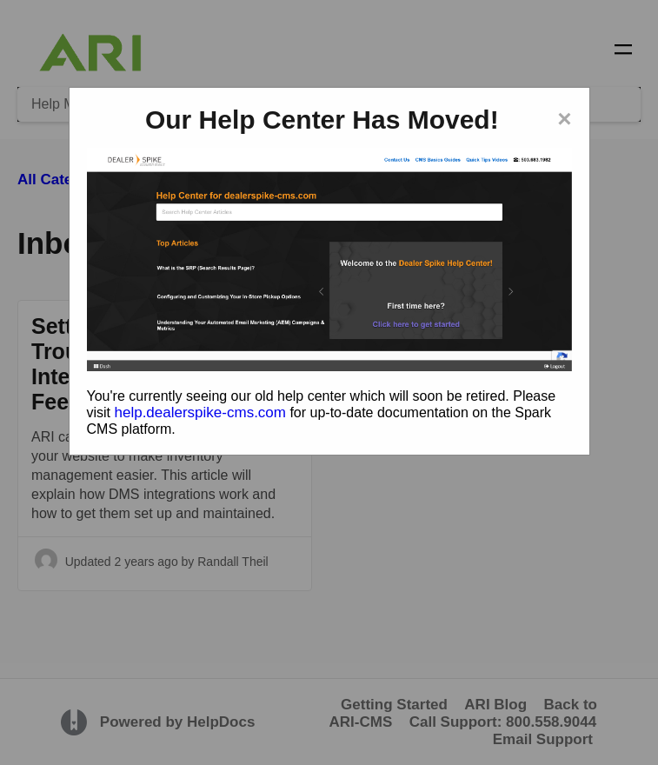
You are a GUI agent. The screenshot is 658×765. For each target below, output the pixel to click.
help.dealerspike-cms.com (200, 412)
